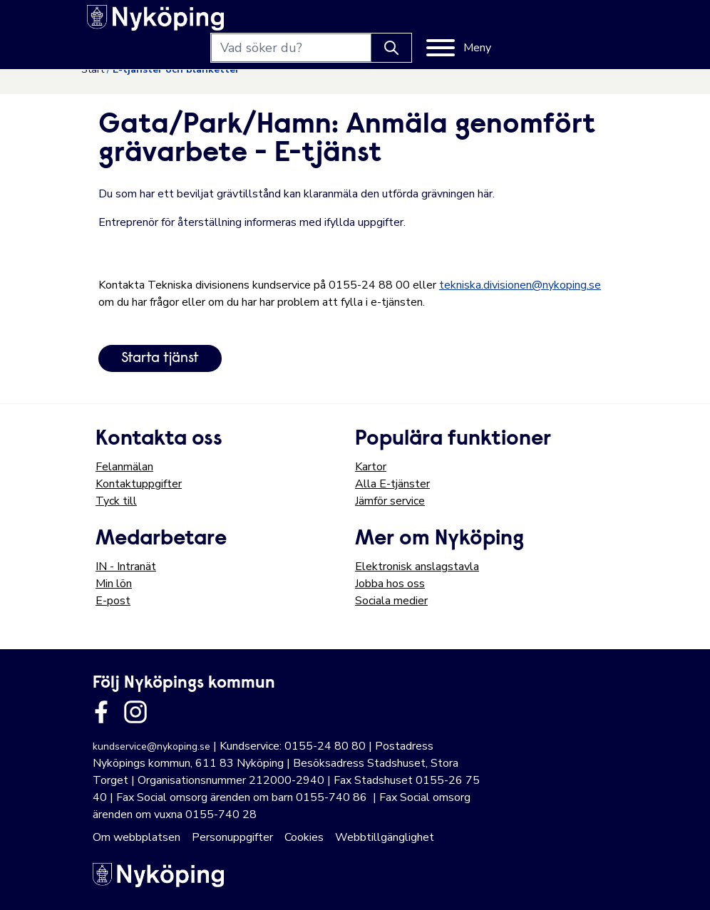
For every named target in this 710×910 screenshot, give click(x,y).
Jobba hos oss (390, 583)
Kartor (370, 467)
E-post (113, 601)
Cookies (304, 837)
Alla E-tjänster (392, 484)
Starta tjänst (160, 358)
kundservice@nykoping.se (151, 746)
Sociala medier (391, 601)
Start (92, 69)
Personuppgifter (232, 837)
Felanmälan (124, 467)
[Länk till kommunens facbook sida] (101, 712)
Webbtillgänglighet (384, 837)
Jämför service (390, 501)
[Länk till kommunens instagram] (135, 712)
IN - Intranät (126, 566)
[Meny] (582, 23)
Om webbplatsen (136, 837)
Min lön (114, 583)
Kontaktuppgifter (139, 484)
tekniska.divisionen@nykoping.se (520, 285)
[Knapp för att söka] (515, 23)
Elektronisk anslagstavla (417, 566)
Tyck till (116, 501)
